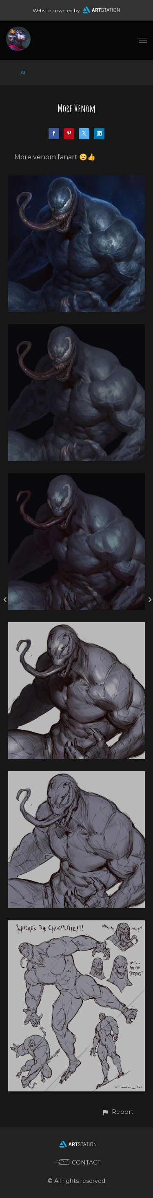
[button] (117, 1112)
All (23, 72)
